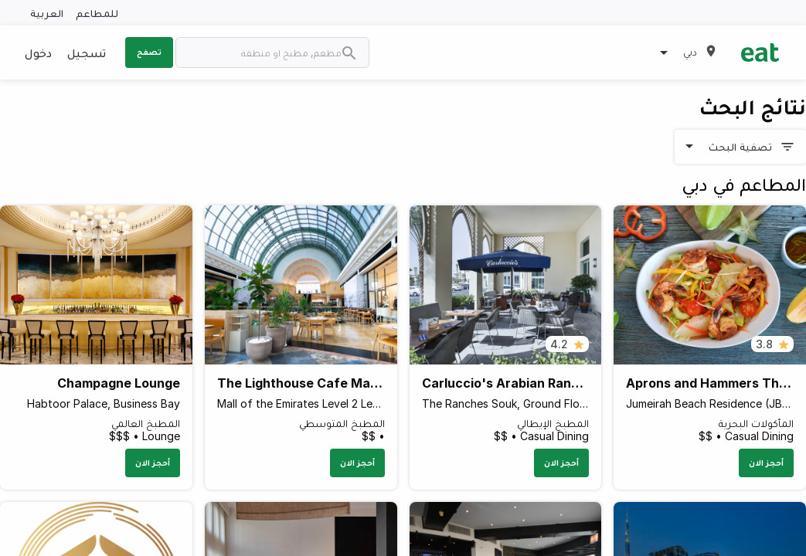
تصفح (149, 51)
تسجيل (86, 52)
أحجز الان (766, 462)
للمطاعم (97, 12)
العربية (46, 12)
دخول (38, 52)
